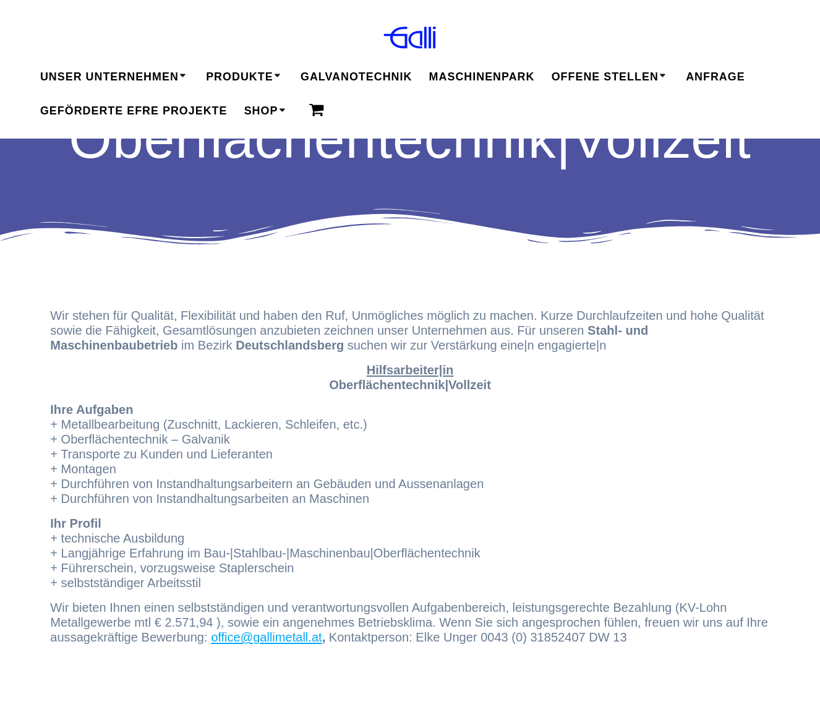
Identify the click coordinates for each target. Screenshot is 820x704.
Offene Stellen (605, 77)
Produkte (239, 77)
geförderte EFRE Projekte (134, 111)
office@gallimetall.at (266, 637)
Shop (261, 111)
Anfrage (715, 77)
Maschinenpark (482, 77)
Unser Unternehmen (109, 77)
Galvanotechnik (356, 77)
